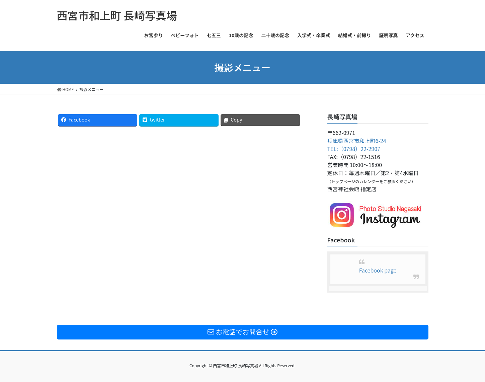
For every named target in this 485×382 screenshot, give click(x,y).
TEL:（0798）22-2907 (354, 149)
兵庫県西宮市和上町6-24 (356, 141)
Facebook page (378, 270)
